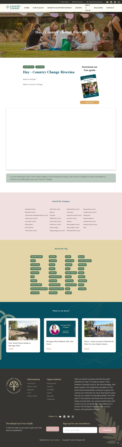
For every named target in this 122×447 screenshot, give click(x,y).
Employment (51, 383)
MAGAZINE (98, 8)
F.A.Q (29, 393)
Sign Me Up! (89, 102)
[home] (13, 8)
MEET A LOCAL (88, 8)
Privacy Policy (32, 396)
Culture (49, 393)
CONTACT (110, 8)
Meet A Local (32, 386)
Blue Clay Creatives (53, 440)
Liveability (50, 390)
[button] (38, 8)
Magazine (30, 390)
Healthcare (51, 399)
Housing (50, 386)
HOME (26, 8)
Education (50, 396)
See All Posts (61, 358)
